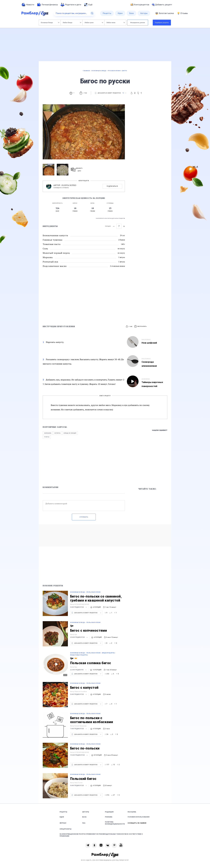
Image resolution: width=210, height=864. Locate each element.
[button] (140, 326)
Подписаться (112, 186)
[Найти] (92, 13)
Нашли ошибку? (159, 430)
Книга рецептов (140, 4)
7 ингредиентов (78, 728)
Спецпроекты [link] (65, 829)
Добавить (162, 4)
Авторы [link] (85, 812)
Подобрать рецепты (162, 22)
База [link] (84, 817)
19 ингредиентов (79, 755)
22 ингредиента (78, 670)
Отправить (83, 517)
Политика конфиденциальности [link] (115, 823)
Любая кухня (94, 22)
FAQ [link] (83, 823)
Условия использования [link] (139, 817)
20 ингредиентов (79, 637)
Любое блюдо (72, 22)
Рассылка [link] (132, 812)
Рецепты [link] (63, 812)
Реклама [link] (108, 817)
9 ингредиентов (78, 607)
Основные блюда (50, 22)
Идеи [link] (62, 817)
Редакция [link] (109, 812)
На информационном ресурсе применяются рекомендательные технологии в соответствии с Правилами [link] (101, 835)
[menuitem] (27, 5)
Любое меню (115, 22)
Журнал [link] (63, 823)
